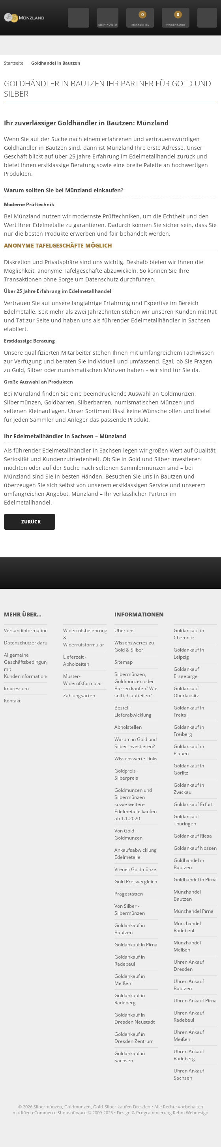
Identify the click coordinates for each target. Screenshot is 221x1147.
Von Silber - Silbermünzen (129, 909)
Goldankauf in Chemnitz (189, 634)
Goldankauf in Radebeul (129, 960)
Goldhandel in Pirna (195, 879)
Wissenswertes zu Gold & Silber (134, 646)
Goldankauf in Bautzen (129, 929)
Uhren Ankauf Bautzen (189, 985)
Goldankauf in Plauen (189, 750)
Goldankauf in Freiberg (189, 730)
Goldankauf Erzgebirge (186, 673)
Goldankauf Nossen (195, 848)
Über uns (124, 630)
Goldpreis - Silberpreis (126, 774)
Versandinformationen (25, 630)
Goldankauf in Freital (189, 711)
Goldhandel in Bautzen (189, 864)
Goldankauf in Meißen (129, 980)
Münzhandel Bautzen (187, 895)
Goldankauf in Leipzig (189, 653)
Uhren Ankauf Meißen (189, 1036)
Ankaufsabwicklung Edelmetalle (135, 853)
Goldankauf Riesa (193, 835)
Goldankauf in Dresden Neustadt (134, 1018)
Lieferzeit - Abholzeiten (76, 660)
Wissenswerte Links (135, 758)
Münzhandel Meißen (187, 946)
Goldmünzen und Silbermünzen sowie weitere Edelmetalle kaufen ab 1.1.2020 (135, 804)
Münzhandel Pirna (194, 911)
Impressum (16, 688)
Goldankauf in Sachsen (129, 1057)
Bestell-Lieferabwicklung (133, 711)
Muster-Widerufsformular (82, 680)
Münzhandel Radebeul (187, 927)
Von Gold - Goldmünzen (128, 834)
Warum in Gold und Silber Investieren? (135, 743)
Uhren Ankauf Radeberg (189, 1055)
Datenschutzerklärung (25, 642)
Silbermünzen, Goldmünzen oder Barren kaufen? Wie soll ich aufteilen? (135, 685)
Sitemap (123, 662)
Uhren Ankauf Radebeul (189, 1016)
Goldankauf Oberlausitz (186, 692)
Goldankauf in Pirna (135, 944)
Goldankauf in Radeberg (129, 999)
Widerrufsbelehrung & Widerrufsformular (85, 637)
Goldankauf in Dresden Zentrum (134, 1038)
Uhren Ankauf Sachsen (189, 1074)
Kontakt (12, 700)
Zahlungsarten (79, 695)
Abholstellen (128, 727)
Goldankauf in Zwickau (189, 788)
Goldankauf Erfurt (193, 804)
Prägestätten (128, 893)
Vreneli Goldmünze (135, 869)
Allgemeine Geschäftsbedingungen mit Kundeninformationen (25, 666)
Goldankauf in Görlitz (189, 769)
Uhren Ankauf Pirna (195, 1000)
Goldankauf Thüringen (186, 820)
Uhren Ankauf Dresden (189, 965)
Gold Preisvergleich (135, 881)
